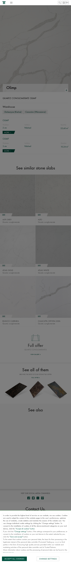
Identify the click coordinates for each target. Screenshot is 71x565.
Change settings (48, 559)
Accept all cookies (14, 559)
